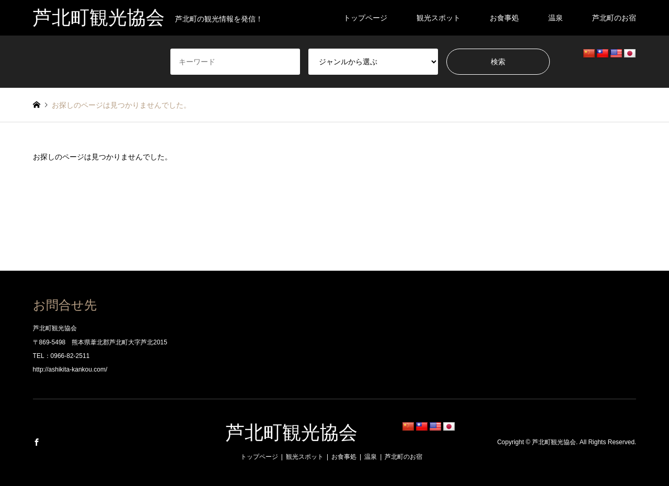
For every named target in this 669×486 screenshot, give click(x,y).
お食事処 (504, 18)
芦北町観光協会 (291, 432)
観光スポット (438, 18)
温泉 (555, 18)
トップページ (365, 18)
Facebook (36, 442)
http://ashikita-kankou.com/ (70, 369)
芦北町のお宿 (614, 18)
